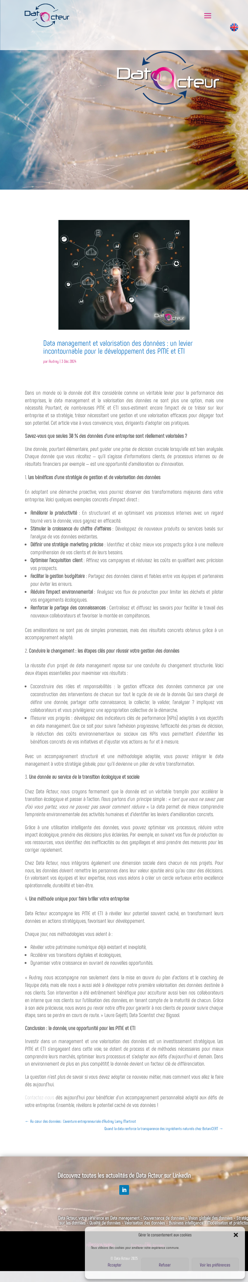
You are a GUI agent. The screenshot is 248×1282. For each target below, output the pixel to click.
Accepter (114, 1264)
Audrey (54, 361)
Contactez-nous (39, 1097)
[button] (236, 1235)
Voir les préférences (215, 1264)
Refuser (165, 1264)
